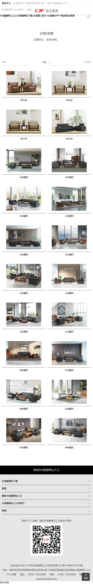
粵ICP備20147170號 (72, 565)
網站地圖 (4, 582)
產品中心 (6, 3)
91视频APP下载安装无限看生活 (29, 3)
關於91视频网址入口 (57, 3)
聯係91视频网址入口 (46, 470)
